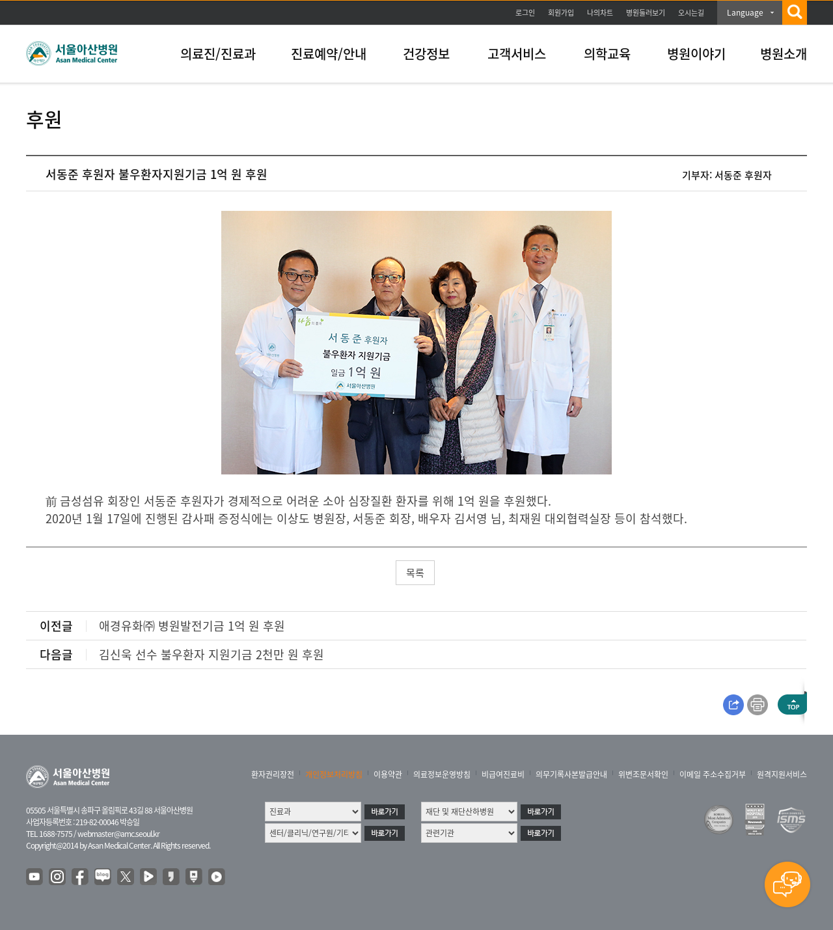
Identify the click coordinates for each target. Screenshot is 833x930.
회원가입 (561, 12)
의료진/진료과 (218, 53)
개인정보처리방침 (333, 774)
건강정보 (426, 53)
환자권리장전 (272, 774)
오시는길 (691, 12)
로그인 (525, 12)
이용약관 (388, 774)
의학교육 (607, 53)
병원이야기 (696, 53)
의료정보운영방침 (442, 774)
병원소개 (783, 53)
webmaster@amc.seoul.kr (118, 834)
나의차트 (600, 12)
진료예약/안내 (328, 53)
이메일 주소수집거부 (712, 774)
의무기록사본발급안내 (571, 774)
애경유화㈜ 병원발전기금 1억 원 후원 (192, 626)
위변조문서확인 (643, 774)
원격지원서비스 (782, 774)
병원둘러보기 (645, 12)
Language (745, 12)
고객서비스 (516, 53)
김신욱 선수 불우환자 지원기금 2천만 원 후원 (211, 654)
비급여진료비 (503, 774)
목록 (415, 573)
